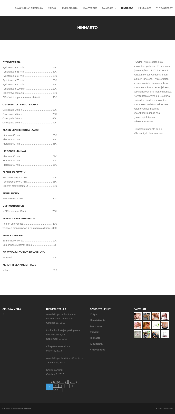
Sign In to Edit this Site (164, 408)
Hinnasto (127, 8)
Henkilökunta (69, 8)
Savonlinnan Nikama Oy (29, 8)
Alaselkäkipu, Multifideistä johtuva (64, 358)
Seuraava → (54, 389)
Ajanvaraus (89, 8)
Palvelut (107, 8)
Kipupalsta (144, 8)
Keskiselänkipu (54, 369)
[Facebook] (3, 314)
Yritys (52, 8)
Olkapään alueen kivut (58, 346)
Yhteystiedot (164, 8)
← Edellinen (54, 381)
